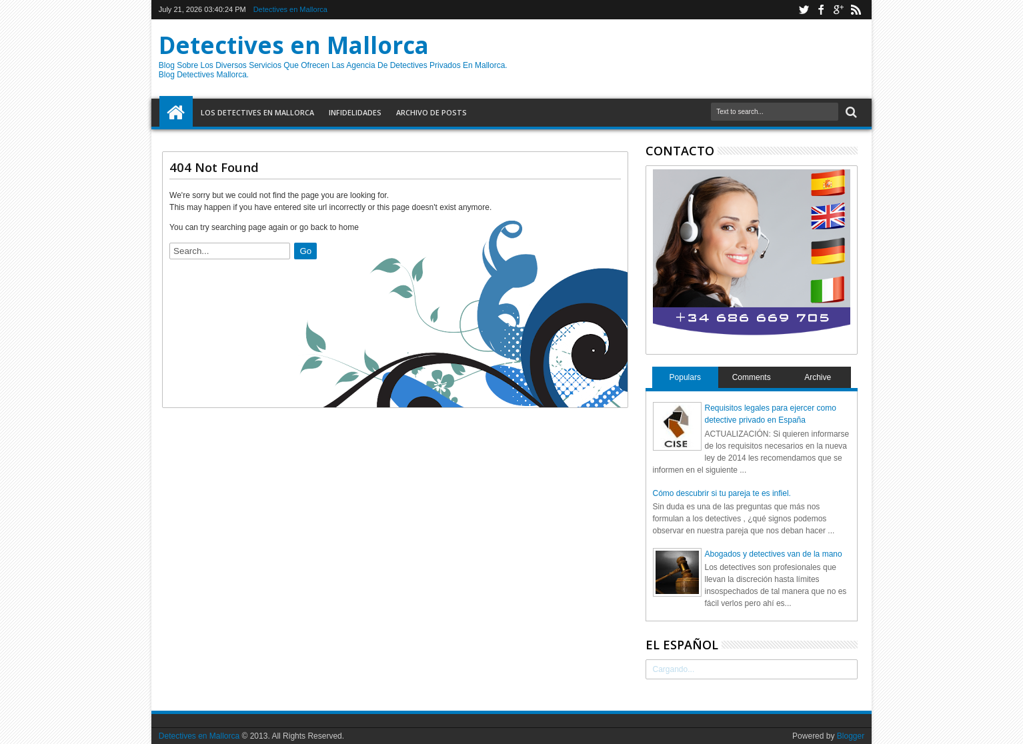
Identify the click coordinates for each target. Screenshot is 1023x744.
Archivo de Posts (431, 112)
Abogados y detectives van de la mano (773, 554)
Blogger (850, 736)
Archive (817, 377)
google (838, 9)
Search (850, 112)
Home (176, 112)
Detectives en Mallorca (290, 9)
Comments (751, 377)
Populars (685, 377)
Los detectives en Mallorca (257, 112)
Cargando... (674, 669)
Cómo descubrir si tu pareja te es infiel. (722, 493)
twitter (803, 9)
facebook (821, 9)
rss (855, 9)
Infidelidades (355, 112)
